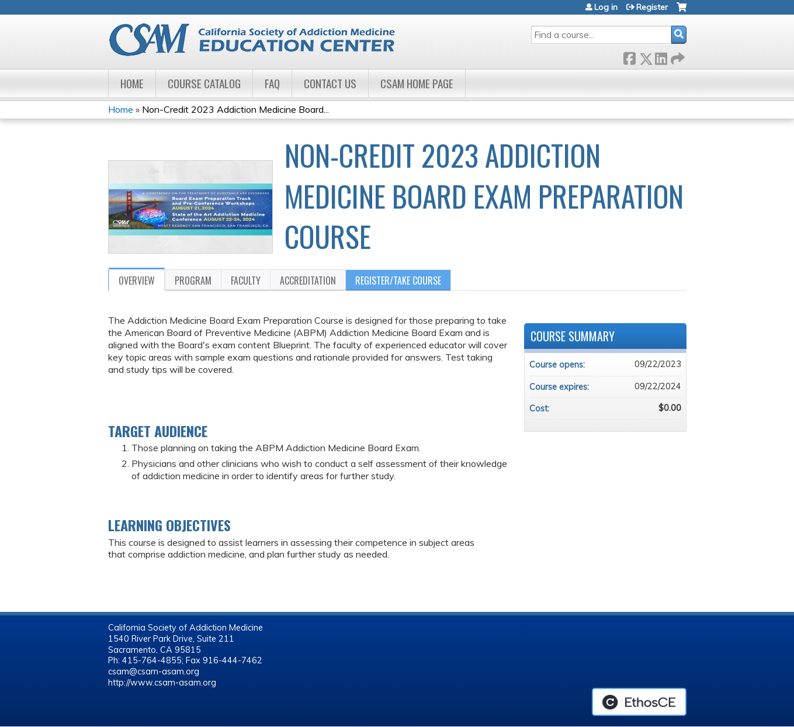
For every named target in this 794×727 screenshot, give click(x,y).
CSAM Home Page (416, 83)
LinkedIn (661, 56)
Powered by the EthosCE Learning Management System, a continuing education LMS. (639, 702)
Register (652, 7)
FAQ (272, 83)
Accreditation (308, 281)
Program (193, 281)
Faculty (246, 281)
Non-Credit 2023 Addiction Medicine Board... (235, 109)
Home (132, 83)
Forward (676, 56)
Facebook (629, 56)
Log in (606, 7)
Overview (137, 281)
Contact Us (330, 83)
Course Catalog (204, 83)
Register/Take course (398, 281)
